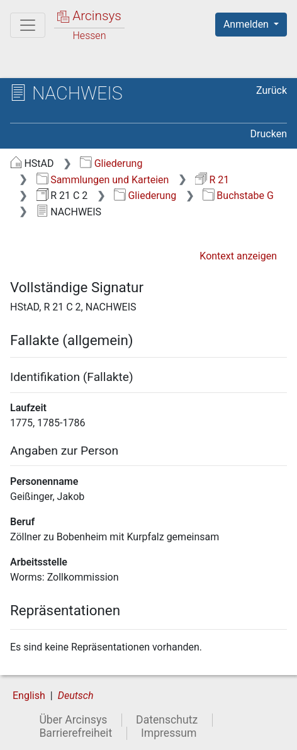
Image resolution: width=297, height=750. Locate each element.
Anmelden (247, 24)
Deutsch (76, 696)
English (29, 696)
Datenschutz (167, 719)
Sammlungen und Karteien (102, 180)
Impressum (169, 733)
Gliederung (111, 163)
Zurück (271, 90)
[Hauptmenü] (27, 25)
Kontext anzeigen (238, 256)
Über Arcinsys (73, 719)
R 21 (212, 180)
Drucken (268, 134)
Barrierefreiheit (75, 733)
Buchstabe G (238, 196)
